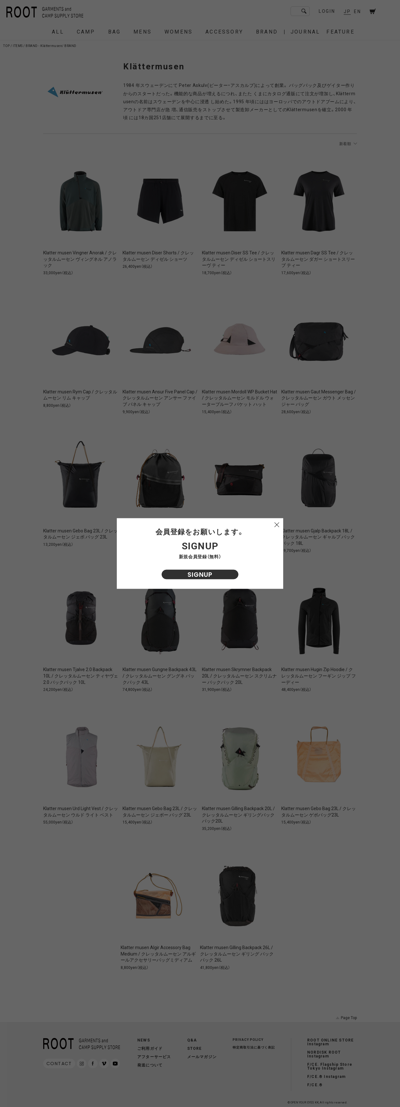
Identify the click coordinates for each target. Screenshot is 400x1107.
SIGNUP (200, 574)
